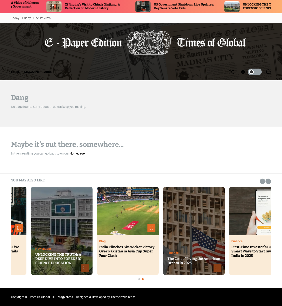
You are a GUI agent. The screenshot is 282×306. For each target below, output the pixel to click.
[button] (262, 181)
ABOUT (49, 72)
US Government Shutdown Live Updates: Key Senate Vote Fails (191, 6)
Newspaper (120, 248)
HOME (15, 72)
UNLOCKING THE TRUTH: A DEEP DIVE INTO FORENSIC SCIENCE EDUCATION (135, 258)
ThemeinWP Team (123, 297)
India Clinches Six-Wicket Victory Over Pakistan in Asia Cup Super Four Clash (204, 251)
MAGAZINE (32, 72)
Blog (179, 241)
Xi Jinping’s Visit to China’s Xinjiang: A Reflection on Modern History (99, 6)
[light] (250, 71)
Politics (49, 241)
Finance (250, 252)
